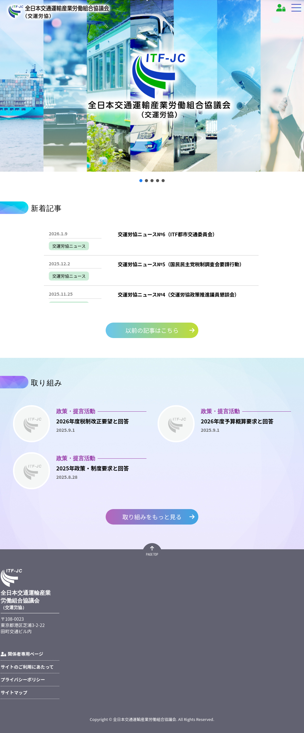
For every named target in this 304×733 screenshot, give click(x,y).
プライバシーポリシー (23, 679)
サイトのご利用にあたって (27, 666)
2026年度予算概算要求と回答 (237, 421)
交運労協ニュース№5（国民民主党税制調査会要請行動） (181, 264)
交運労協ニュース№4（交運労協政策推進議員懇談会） (178, 294)
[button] (140, 180)
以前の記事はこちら (152, 330)
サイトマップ (14, 692)
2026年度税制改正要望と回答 (92, 421)
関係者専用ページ (22, 653)
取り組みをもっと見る (152, 516)
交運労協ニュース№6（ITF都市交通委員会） (167, 234)
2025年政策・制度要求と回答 (92, 468)
